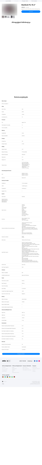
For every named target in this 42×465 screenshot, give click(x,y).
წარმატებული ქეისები (15, 372)
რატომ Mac (3, 367)
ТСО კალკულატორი (26, 368)
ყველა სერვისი (25, 367)
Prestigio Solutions (14, 368)
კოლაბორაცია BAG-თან (36, 368)
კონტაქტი (34, 371)
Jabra (13, 371)
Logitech (13, 367)
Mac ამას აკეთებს (5, 368)
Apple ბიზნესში (4, 371)
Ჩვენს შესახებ (34, 367)
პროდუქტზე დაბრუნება (21, 353)
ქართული (5, 381)
